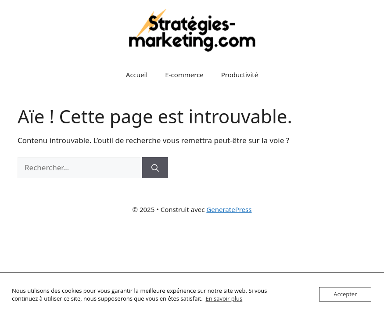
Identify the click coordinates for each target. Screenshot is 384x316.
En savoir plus (223, 298)
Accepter (345, 294)
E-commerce (184, 74)
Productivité (239, 74)
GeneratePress (228, 209)
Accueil (136, 74)
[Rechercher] (155, 167)
